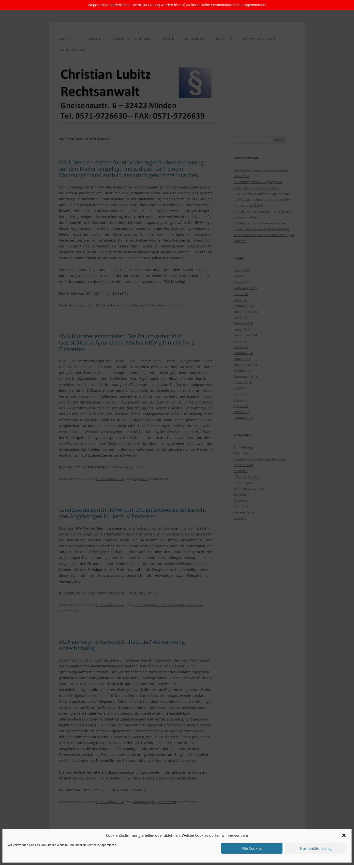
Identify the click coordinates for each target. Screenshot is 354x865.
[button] (343, 835)
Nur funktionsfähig (316, 848)
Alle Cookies (252, 848)
